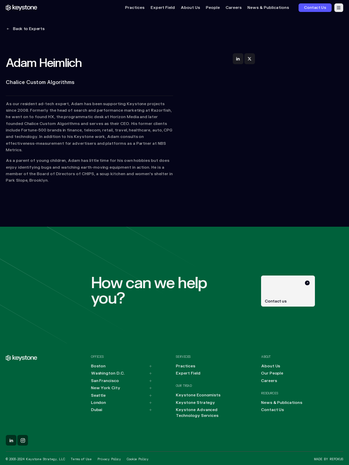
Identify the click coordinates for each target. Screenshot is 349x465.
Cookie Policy (137, 459)
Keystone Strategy (195, 402)
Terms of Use (81, 459)
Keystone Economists (198, 395)
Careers (234, 8)
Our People (272, 373)
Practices (135, 8)
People (213, 8)
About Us (190, 8)
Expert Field (163, 8)
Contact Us (272, 409)
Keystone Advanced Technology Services (197, 412)
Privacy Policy (109, 459)
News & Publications (268, 8)
